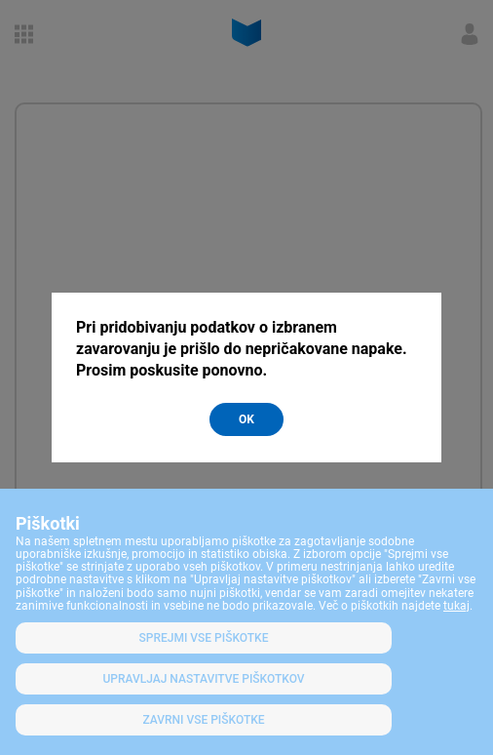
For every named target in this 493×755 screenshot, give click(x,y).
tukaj (456, 606)
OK (246, 419)
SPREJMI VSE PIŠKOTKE (204, 638)
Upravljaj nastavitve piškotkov (203, 679)
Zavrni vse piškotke (203, 720)
